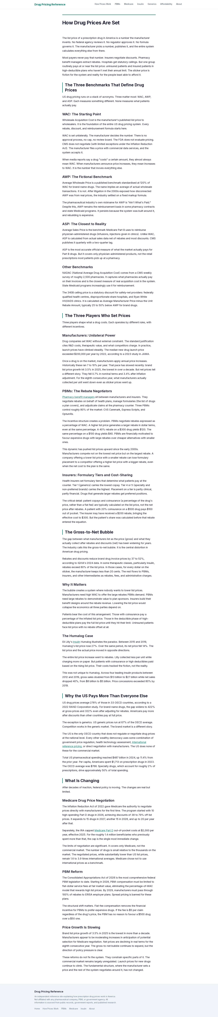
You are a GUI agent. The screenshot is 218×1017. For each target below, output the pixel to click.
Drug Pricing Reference (49, 4)
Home (37, 1008)
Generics (152, 4)
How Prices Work (103, 4)
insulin (76, 641)
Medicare (128, 4)
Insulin (140, 4)
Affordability (166, 4)
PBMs (117, 4)
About (179, 4)
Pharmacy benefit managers (78, 397)
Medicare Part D (103, 830)
